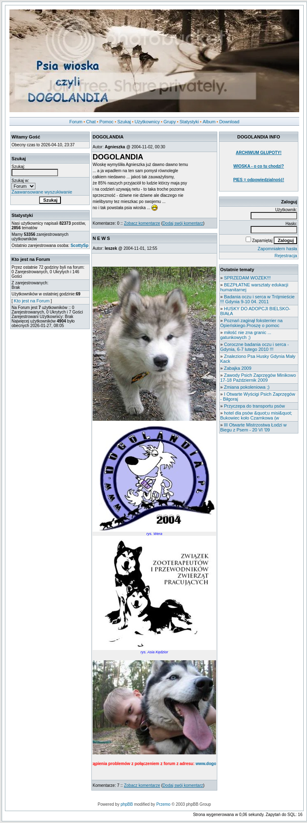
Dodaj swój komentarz (183, 223)
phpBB (127, 804)
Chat (90, 121)
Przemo (163, 804)
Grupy (169, 121)
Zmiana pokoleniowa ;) (247, 387)
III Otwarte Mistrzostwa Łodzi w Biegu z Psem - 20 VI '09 (253, 427)
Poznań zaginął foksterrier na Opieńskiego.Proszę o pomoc (251, 323)
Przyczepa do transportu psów (254, 405)
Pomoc (107, 121)
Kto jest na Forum (32, 300)
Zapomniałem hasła (277, 248)
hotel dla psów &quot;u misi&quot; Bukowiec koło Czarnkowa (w (256, 415)
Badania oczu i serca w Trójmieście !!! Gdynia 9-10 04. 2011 (257, 299)
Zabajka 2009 (237, 368)
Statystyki (189, 121)
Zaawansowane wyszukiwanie (42, 191)
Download (229, 121)
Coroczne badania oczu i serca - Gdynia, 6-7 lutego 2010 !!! (254, 347)
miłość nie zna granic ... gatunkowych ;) (245, 335)
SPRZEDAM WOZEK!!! (247, 277)
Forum (75, 121)
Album (208, 121)
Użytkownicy (147, 121)
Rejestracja (285, 255)
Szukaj (124, 121)
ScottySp (79, 245)
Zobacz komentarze (142, 223)
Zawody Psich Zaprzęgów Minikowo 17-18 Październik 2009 (258, 378)
